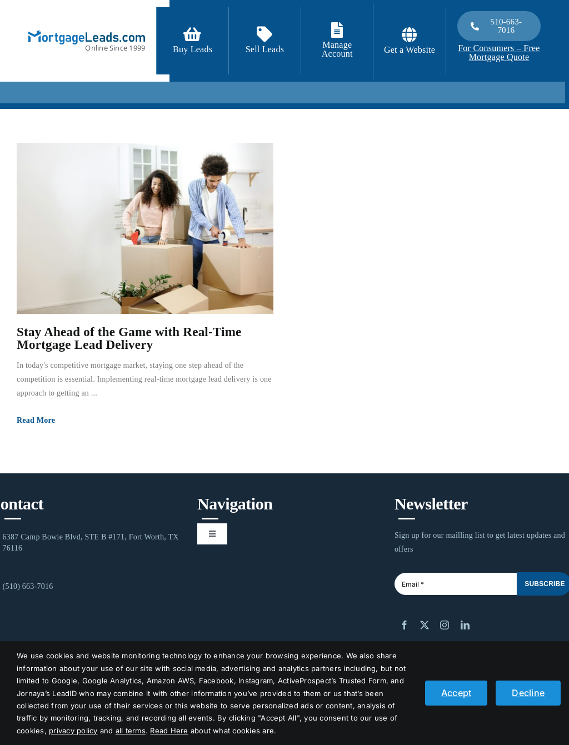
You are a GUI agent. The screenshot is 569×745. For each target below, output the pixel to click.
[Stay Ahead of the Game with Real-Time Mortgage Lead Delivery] (145, 228)
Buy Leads (192, 49)
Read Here (169, 730)
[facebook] (404, 625)
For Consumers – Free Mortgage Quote (499, 52)
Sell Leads (265, 49)
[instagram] (444, 625)
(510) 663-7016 (28, 586)
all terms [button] (131, 730)
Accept (456, 692)
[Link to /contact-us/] (264, 34)
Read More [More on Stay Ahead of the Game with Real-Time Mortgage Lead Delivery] (36, 420)
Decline (528, 692)
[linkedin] (465, 625)
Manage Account (337, 49)
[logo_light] (87, 34)
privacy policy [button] (73, 730)
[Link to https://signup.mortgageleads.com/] (192, 34)
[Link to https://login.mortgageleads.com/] (337, 30)
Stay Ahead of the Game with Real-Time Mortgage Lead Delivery (129, 338)
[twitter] (424, 625)
